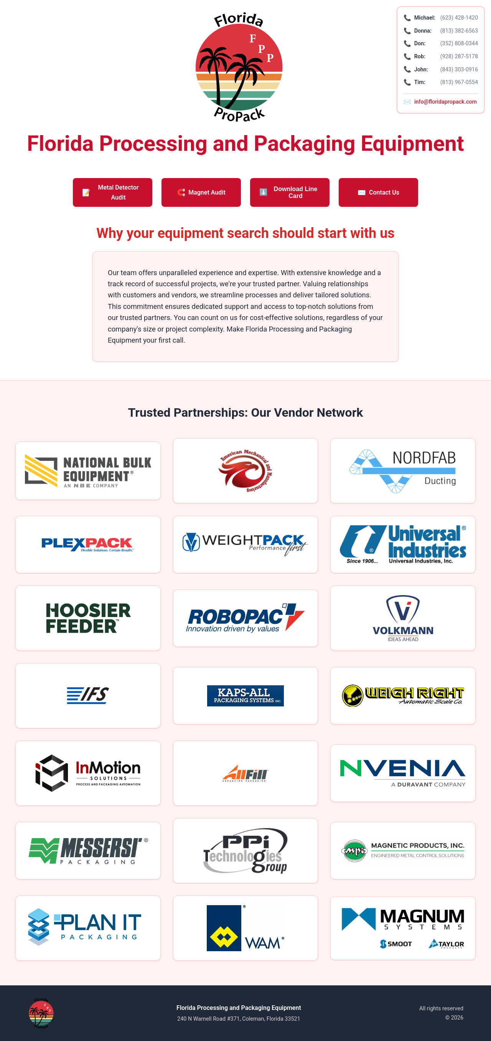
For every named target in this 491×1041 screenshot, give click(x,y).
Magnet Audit (201, 192)
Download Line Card (288, 192)
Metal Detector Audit (110, 192)
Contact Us (378, 192)
